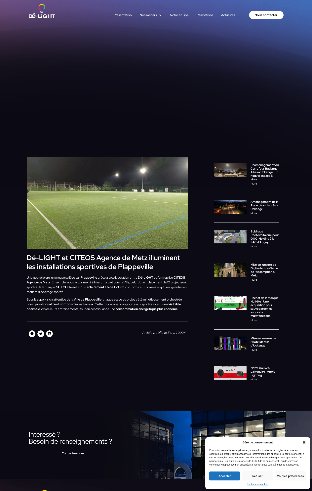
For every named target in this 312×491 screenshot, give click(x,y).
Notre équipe (179, 15)
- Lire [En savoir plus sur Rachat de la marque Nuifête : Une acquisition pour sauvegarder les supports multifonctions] (254, 320)
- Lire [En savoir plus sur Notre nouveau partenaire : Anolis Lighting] (254, 379)
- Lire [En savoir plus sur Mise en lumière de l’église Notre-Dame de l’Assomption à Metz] (254, 279)
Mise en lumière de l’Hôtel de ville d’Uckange (263, 342)
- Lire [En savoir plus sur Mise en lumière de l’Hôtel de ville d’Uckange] (254, 349)
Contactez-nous (73, 453)
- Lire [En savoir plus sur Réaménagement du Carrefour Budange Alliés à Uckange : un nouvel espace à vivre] (254, 183)
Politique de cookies (257, 484)
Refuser (257, 476)
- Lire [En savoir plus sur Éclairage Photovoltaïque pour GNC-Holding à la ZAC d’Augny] (254, 246)
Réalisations (205, 15)
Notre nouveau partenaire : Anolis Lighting (263, 371)
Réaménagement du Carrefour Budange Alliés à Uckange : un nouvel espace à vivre (265, 172)
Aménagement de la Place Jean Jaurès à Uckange (264, 205)
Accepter (225, 476)
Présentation (123, 15)
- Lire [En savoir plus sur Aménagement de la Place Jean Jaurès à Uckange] (254, 213)
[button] (304, 442)
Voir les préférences (290, 476)
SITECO (62, 287)
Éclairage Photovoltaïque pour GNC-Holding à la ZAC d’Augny (265, 236)
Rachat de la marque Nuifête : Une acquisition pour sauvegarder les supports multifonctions (265, 307)
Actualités (228, 15)
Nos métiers (151, 15)
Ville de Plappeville (87, 299)
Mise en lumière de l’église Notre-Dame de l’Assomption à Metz (264, 270)
